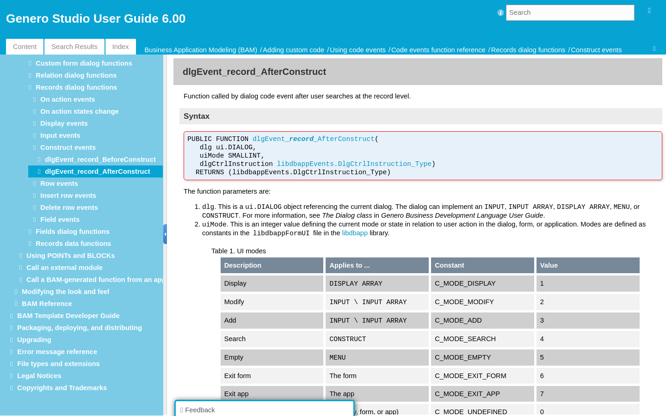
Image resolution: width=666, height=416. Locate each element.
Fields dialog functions (73, 231)
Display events (64, 123)
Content (25, 46)
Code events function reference (438, 50)
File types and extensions (58, 363)
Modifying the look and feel (65, 291)
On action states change (79, 111)
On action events (67, 99)
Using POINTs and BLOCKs (70, 255)
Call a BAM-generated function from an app (96, 279)
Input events (60, 135)
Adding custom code (294, 50)
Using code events (359, 50)
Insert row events (68, 195)
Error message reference (57, 351)
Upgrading (34, 339)
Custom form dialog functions (84, 63)
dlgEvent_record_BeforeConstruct (100, 159)
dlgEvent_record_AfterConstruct (97, 171)
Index (120, 46)
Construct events (596, 50)
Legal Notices (39, 375)
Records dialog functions (528, 50)
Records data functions (73, 243)
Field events (60, 219)
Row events (59, 183)
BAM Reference (47, 303)
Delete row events (69, 207)
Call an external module (64, 267)
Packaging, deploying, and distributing (79, 327)
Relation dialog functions (76, 75)
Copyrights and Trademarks (62, 388)
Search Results (74, 46)
